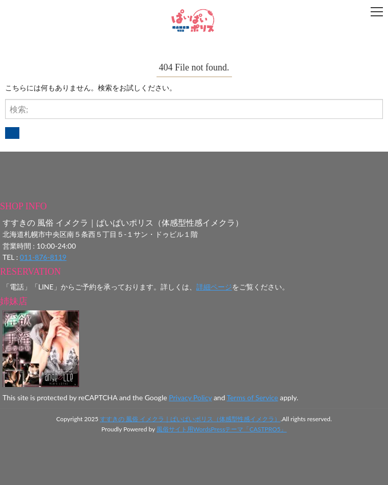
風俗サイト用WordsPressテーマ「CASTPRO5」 (222, 429)
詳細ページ (214, 286)
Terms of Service (252, 397)
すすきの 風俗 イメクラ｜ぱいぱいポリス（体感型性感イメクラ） (190, 419)
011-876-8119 (43, 257)
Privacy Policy (190, 397)
